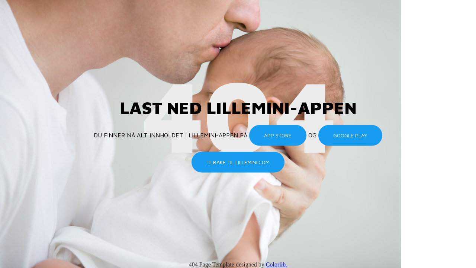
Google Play (350, 135)
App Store (278, 135)
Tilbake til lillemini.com (238, 162)
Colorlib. (276, 264)
